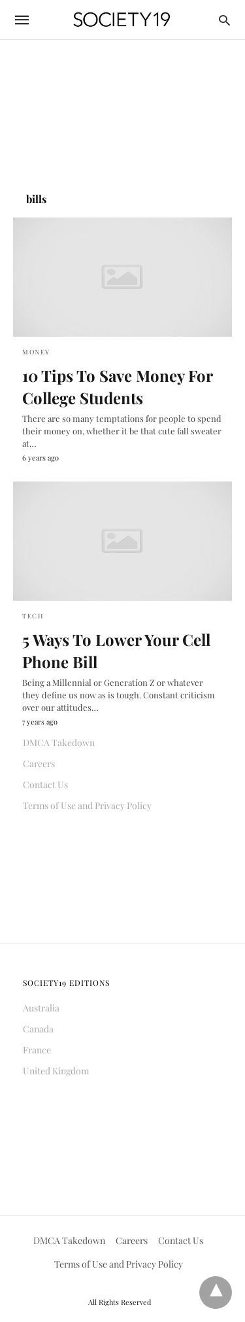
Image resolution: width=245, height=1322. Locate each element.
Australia (41, 1008)
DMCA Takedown (59, 742)
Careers (39, 763)
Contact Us (45, 784)
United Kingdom (56, 1071)
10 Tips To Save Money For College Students (117, 386)
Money (36, 351)
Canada (38, 1029)
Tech (33, 615)
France (37, 1050)
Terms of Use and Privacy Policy (87, 805)
